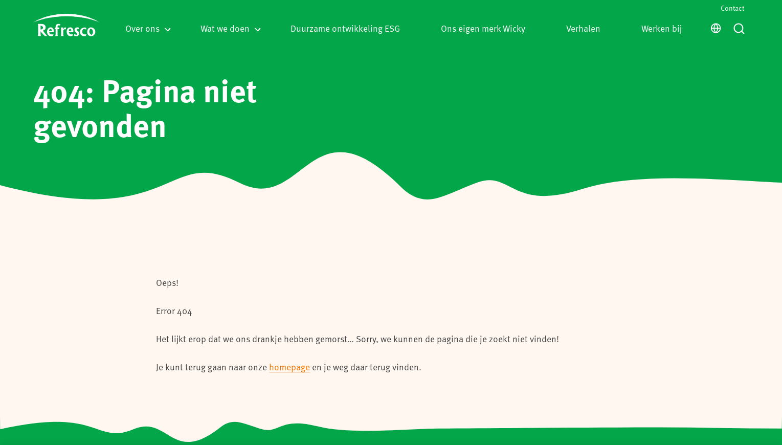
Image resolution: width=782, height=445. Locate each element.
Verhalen (583, 28)
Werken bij (661, 28)
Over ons (148, 28)
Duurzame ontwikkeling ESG (345, 28)
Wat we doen (230, 28)
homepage (289, 367)
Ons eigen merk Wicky (483, 28)
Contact (732, 8)
